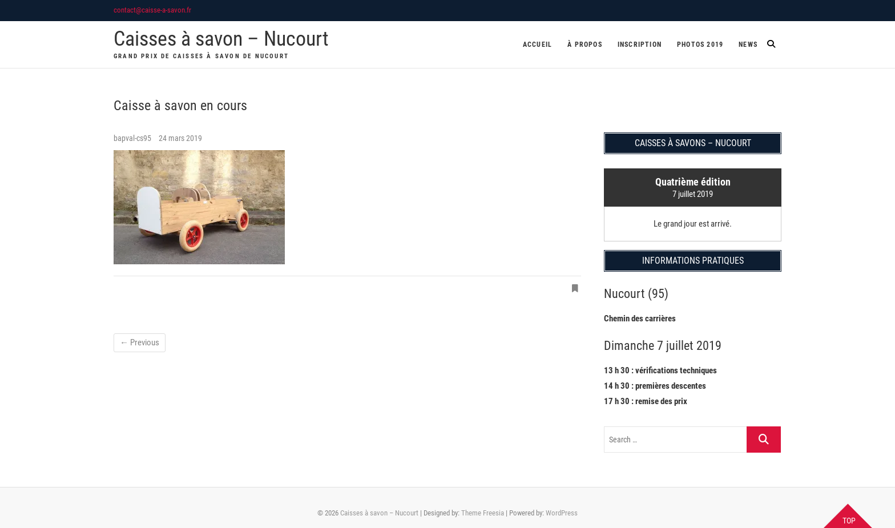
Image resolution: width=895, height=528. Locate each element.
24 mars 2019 (180, 138)
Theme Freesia (482, 513)
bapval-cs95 (133, 138)
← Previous (139, 342)
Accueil (537, 45)
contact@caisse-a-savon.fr (152, 10)
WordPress (562, 513)
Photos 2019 (700, 45)
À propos (584, 45)
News (748, 45)
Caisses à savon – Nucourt (221, 39)
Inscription (640, 45)
